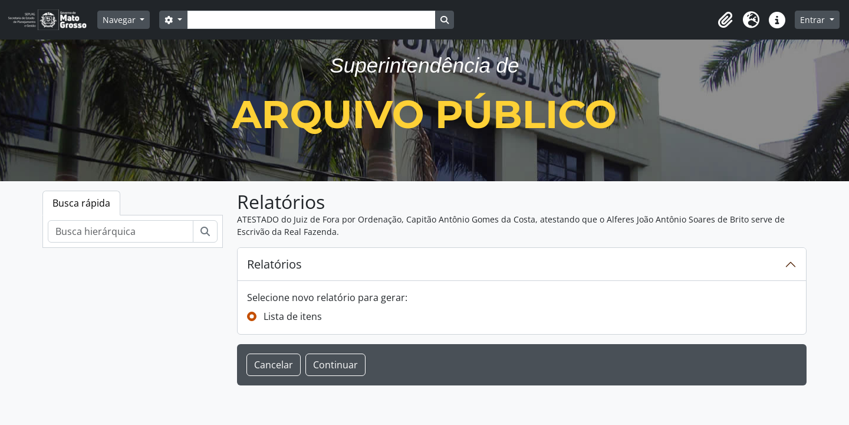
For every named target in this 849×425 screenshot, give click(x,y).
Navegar (120, 19)
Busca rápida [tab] (81, 203)
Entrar (813, 19)
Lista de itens (293, 316)
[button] (725, 20)
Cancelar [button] (273, 364)
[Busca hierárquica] (120, 231)
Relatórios (274, 264)
